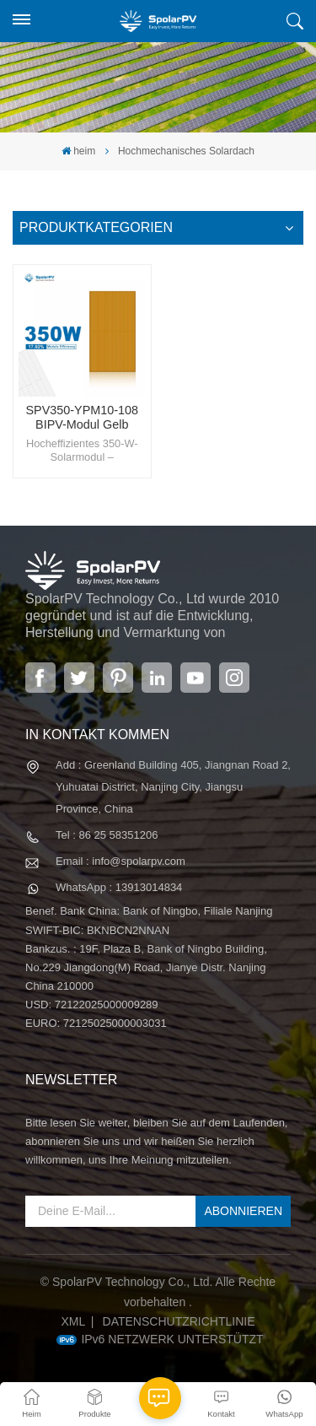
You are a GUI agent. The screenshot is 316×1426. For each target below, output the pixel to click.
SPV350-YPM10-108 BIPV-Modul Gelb (81, 417)
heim (78, 151)
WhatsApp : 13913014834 (119, 887)
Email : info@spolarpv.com (120, 861)
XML (73, 1321)
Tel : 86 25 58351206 (107, 835)
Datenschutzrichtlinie (179, 1321)
